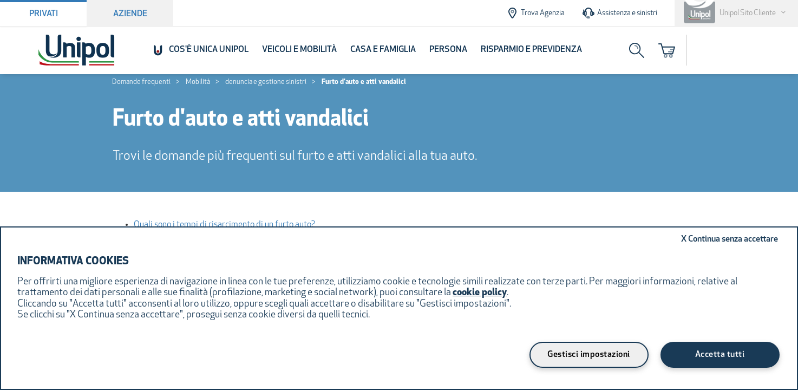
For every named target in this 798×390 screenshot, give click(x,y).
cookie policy (480, 293)
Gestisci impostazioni (588, 354)
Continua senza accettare (729, 239)
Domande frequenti (141, 82)
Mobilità (198, 82)
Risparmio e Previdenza (531, 50)
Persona (448, 50)
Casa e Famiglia (383, 50)
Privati (43, 14)
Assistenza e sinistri (619, 13)
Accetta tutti (720, 354)
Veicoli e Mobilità (299, 50)
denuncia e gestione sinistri (265, 82)
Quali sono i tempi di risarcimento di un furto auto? (225, 224)
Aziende (130, 14)
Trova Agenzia (535, 13)
